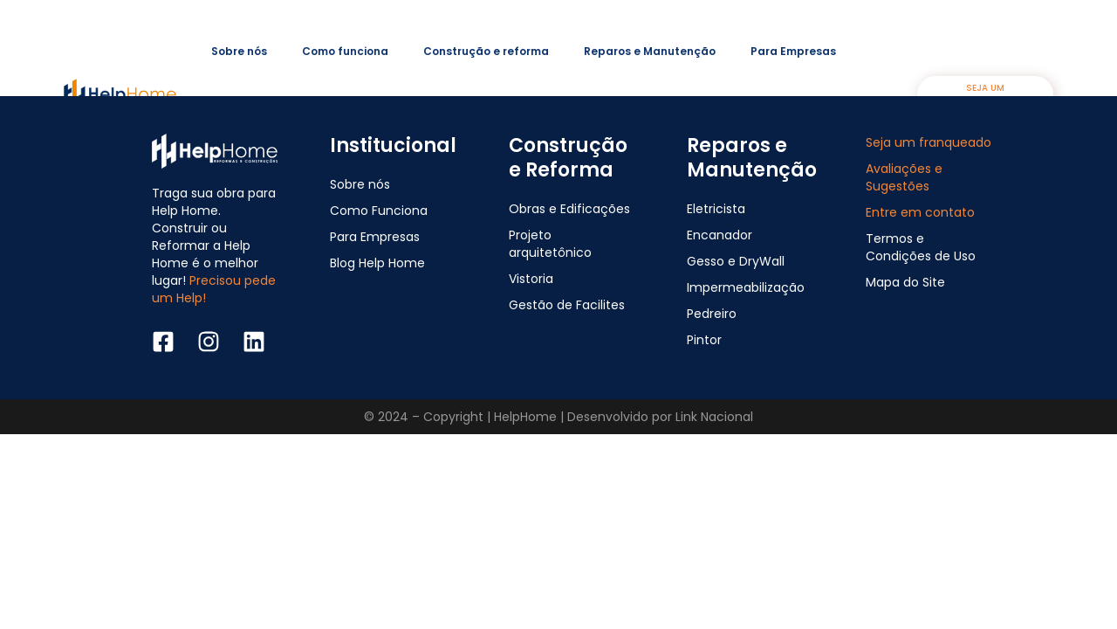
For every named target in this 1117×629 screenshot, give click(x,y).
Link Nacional (714, 416)
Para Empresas (793, 51)
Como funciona (345, 51)
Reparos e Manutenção (650, 51)
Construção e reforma (486, 51)
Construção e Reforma (568, 157)
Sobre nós (239, 51)
